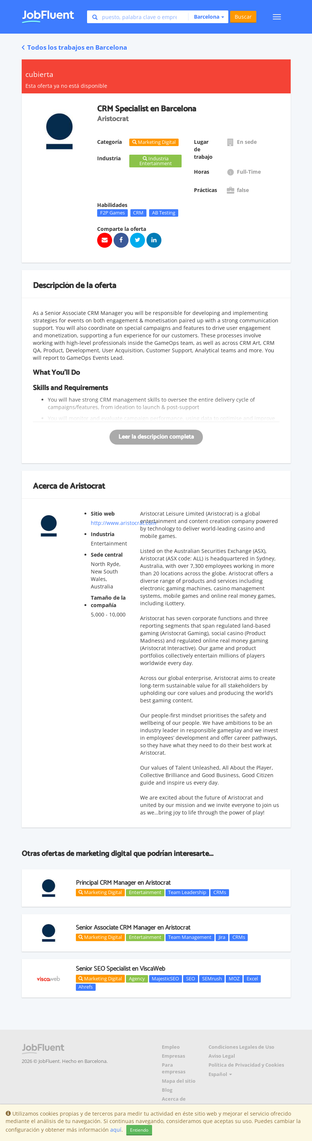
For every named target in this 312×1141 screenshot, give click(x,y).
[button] (206, 17)
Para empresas (173, 1068)
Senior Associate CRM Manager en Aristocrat (133, 927)
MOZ (234, 978)
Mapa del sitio (178, 1081)
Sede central (107, 554)
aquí (115, 1129)
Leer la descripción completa (156, 437)
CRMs (219, 892)
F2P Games (112, 212)
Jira (222, 937)
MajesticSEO (165, 978)
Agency (137, 978)
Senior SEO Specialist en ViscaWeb (120, 969)
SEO (190, 978)
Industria (102, 534)
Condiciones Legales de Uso (241, 1047)
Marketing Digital (100, 892)
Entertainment (145, 892)
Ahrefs (85, 987)
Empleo (171, 1047)
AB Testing (163, 212)
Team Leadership (187, 892)
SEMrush (212, 978)
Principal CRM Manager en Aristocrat (123, 883)
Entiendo (139, 1130)
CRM (138, 212)
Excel (252, 978)
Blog (167, 1090)
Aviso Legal (221, 1056)
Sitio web (103, 513)
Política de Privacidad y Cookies (246, 1065)
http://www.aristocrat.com (123, 522)
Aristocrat (87, 486)
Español (220, 1074)
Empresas (173, 1056)
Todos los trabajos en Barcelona (74, 47)
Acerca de (174, 1099)
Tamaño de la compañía (108, 601)
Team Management (189, 937)
